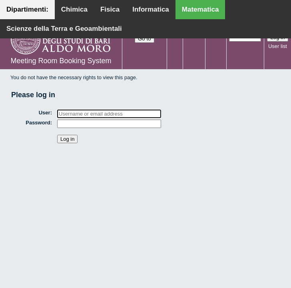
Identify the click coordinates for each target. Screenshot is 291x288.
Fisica (110, 9)
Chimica (74, 9)
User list (277, 46)
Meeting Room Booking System (60, 61)
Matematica (200, 9)
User (44, 113)
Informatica (150, 9)
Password (38, 123)
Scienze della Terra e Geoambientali (64, 28)
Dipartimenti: (27, 9)
